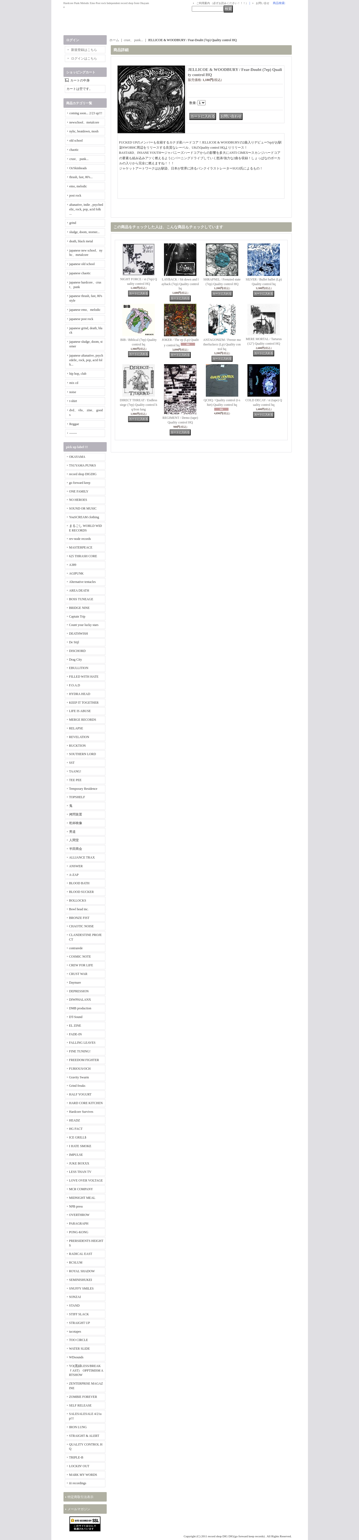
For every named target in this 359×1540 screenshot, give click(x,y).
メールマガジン (79, 1509)
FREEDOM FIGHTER (84, 1060)
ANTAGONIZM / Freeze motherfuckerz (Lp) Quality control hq (222, 344)
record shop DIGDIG (83, 474)
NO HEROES (78, 500)
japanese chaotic (80, 273)
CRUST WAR (78, 974)
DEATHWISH (78, 633)
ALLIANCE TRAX (82, 857)
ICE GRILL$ (77, 1137)
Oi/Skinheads (78, 168)
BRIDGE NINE (79, 608)
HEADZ (74, 1120)
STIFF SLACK (79, 1314)
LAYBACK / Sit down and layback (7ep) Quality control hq (180, 284)
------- (73, 433)
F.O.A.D (74, 685)
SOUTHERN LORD (82, 754)
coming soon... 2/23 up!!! (85, 113)
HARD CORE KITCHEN (86, 1103)
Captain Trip (77, 616)
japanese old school (82, 264)
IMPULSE (76, 1155)
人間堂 (74, 840)
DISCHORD (77, 651)
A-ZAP (74, 875)
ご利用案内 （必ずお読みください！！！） (222, 3)
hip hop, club (77, 374)
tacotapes (75, 1331)
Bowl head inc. (79, 909)
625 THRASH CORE (83, 556)
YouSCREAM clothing (84, 517)
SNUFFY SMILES (81, 1288)
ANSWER (76, 866)
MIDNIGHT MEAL (82, 1198)
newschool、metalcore (84, 122)
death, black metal (81, 241)
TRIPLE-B (76, 1457)
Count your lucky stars (84, 625)
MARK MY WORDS (83, 1475)
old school (76, 140)
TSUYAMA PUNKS (82, 465)
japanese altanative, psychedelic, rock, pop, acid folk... (86, 360)
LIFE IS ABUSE (80, 711)
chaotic (74, 150)
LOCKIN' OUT (79, 1466)
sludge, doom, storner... (84, 232)
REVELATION (79, 737)
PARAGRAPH (79, 1223)
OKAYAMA (77, 457)
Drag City (75, 659)
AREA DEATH (79, 590)
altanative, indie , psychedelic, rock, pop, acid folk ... (86, 209)
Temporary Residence (83, 789)
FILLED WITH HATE (84, 676)
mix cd (73, 383)
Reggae (74, 424)
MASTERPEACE (81, 547)
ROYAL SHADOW (82, 1271)
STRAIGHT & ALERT (84, 1436)
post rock (75, 195)
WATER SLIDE (79, 1348)
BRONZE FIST (79, 918)
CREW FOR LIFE (81, 965)
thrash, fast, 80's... (81, 177)
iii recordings (77, 1483)
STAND (74, 1305)
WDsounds (76, 1357)
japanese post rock (81, 319)
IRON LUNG (78, 1427)
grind (72, 223)
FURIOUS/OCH (80, 1069)
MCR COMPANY (81, 1189)
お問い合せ (262, 3)
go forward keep (79, 483)
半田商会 (75, 849)
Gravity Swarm (79, 1077)
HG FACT (76, 1129)
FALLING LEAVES (82, 1043)
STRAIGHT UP (79, 1323)
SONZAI (75, 1297)
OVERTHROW (79, 1215)
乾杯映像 (75, 823)
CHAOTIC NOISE (81, 926)
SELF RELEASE (80, 1405)
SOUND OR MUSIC (83, 508)
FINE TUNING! (79, 1051)
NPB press (76, 1206)
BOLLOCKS (77, 900)
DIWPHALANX (80, 999)
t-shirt (73, 401)
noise (72, 392)
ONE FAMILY (79, 491)
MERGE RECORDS (82, 720)
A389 (72, 565)
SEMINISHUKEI (80, 1280)
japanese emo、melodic (85, 310)
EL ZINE (75, 1025)
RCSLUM (75, 1262)
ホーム (114, 40)
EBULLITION (78, 668)
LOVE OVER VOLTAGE (86, 1180)
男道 (72, 832)
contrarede (76, 948)
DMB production (80, 1008)
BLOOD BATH (79, 883)
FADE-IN (75, 1034)
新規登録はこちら (84, 50)
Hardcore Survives (81, 1112)
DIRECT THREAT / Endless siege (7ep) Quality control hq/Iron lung (138, 404)
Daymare (75, 982)
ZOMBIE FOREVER (83, 1397)
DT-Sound (76, 1017)
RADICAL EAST (80, 1254)
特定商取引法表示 (80, 1497)
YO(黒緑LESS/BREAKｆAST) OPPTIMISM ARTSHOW (86, 1370)
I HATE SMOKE (80, 1146)
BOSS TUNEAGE (81, 599)
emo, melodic (78, 186)
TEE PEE (75, 780)
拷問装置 (75, 814)
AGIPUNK (76, 573)
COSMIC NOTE (80, 956)
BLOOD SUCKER (81, 892)
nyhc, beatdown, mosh (84, 131)
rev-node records (80, 539)
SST (72, 763)
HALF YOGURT (80, 1094)
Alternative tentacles (82, 582)
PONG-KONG (78, 1232)
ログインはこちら (84, 58)
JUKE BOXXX (79, 1163)
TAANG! (75, 771)
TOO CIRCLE (78, 1340)
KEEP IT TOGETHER (84, 702)
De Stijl (74, 642)
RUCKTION (77, 746)
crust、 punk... (79, 159)
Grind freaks (77, 1086)
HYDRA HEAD (79, 694)
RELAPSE (76, 728)
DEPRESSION (79, 991)
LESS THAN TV (80, 1172)
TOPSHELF (77, 797)
